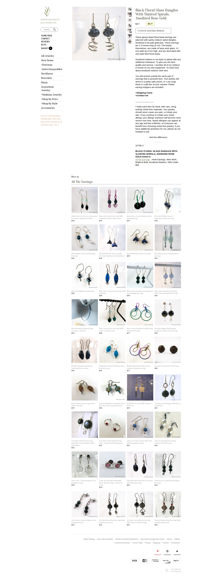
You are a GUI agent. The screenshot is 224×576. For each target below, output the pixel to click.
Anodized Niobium (157, 162)
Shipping (156, 543)
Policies (165, 543)
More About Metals (105, 539)
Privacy (148, 543)
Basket (45, 48)
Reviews (45, 41)
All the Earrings (142, 159)
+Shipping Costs (143, 93)
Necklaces (47, 73)
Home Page (46, 35)
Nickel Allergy (89, 539)
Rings (44, 82)
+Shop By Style (49, 103)
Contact (45, 38)
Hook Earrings (158, 159)
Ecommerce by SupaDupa (176, 570)
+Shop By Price (49, 99)
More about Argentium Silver (153, 539)
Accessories (48, 108)
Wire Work (172, 159)
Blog (43, 44)
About (169, 539)
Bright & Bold (141, 162)
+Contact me (141, 95)
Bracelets (46, 78)
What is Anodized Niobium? (127, 539)
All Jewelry (47, 56)
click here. (163, 70)
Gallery (177, 539)
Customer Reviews (122, 543)
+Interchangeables (51, 69)
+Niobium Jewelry (51, 95)
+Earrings (46, 65)
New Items (47, 60)
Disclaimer (175, 543)
